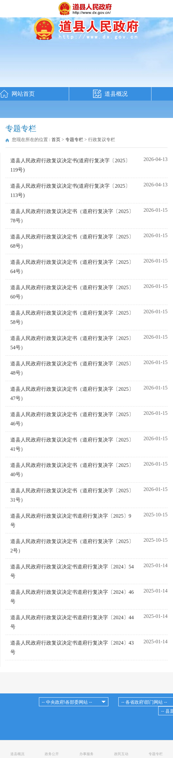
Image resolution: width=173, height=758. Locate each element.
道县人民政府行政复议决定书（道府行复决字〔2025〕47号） (72, 393)
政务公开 (52, 754)
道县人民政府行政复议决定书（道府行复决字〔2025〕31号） (72, 495)
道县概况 (116, 94)
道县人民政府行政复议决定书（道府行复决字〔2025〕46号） (72, 419)
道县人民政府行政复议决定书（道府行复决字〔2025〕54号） (72, 342)
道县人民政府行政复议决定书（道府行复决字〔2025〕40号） (72, 469)
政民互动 (121, 754)
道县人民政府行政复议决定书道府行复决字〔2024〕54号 (72, 571)
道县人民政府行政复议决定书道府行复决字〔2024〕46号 (72, 596)
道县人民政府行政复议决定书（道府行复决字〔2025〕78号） (72, 216)
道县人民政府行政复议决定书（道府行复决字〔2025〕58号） (72, 317)
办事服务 (86, 754)
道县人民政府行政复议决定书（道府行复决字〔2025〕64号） (72, 266)
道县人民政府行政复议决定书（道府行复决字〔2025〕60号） (72, 292)
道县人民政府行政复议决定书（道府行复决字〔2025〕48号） (72, 368)
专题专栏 (74, 139)
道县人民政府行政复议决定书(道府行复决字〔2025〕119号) (70, 165)
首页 (55, 139)
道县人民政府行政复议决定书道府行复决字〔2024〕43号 (72, 647)
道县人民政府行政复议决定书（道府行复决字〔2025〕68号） (72, 241)
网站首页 (23, 94)
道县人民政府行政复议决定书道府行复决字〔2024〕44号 (72, 622)
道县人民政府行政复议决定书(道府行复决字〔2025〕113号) (70, 190)
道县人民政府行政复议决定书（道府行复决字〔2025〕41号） (72, 444)
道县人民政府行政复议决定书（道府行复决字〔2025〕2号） (72, 546)
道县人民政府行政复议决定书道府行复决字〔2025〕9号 (70, 520)
